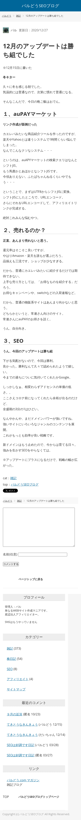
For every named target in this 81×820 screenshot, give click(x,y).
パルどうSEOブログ (40, 5)
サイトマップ (16, 689)
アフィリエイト (18, 679)
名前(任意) (10, 554)
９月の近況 (14, 714)
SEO (10, 669)
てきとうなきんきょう (22, 724)
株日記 (11, 659)
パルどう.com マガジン (23, 780)
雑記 (13, 478)
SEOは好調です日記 (20, 745)
